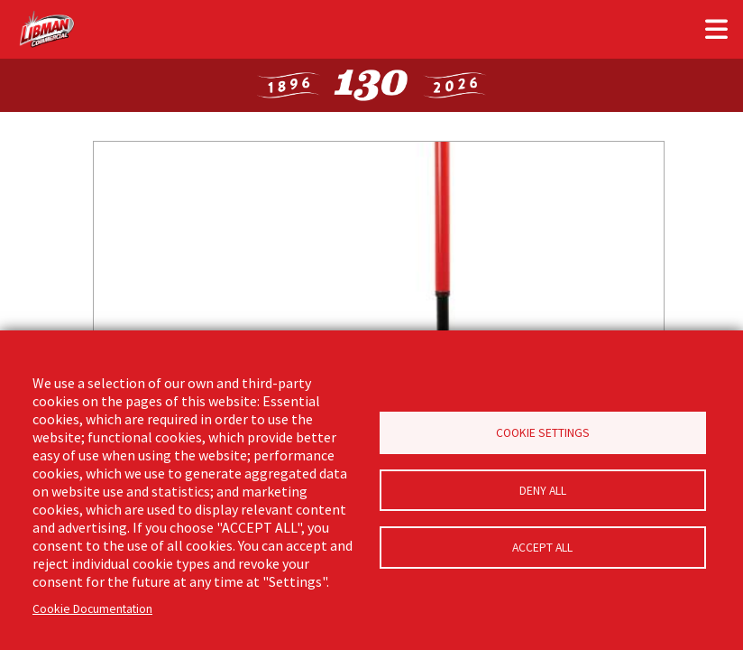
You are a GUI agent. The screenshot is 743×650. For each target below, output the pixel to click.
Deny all (542, 490)
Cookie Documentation (92, 609)
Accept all (542, 549)
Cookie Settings (543, 432)
